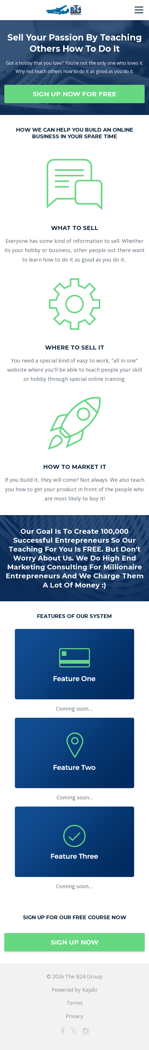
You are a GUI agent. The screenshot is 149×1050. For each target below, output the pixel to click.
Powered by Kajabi (74, 989)
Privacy (74, 1016)
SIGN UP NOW (74, 942)
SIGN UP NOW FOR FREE (74, 94)
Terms (75, 1002)
